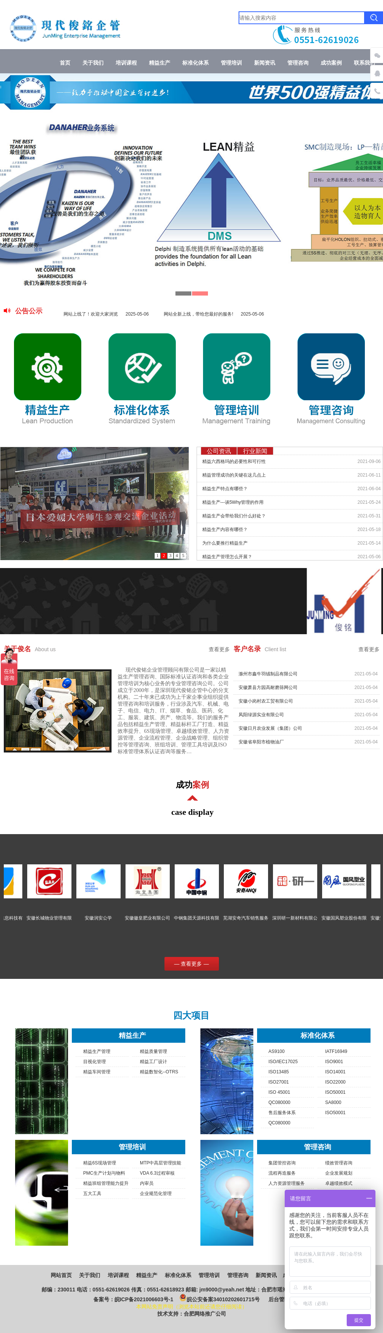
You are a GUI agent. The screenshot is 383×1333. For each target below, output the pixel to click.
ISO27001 (278, 1082)
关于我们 (93, 63)
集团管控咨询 (282, 1163)
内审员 (147, 1183)
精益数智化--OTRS (159, 1071)
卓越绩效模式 (338, 1183)
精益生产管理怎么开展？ (227, 556)
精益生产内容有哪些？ (225, 529)
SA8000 (333, 1102)
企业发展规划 (338, 1173)
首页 (65, 63)
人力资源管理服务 (286, 1183)
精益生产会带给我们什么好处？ (234, 516)
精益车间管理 (96, 1071)
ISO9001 (334, 1061)
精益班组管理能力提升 (106, 1183)
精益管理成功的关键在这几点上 (234, 475)
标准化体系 (195, 63)
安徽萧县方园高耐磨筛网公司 (268, 692)
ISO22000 (335, 1082)
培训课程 (126, 63)
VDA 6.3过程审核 (157, 1173)
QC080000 (279, 1102)
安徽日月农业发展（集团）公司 (270, 733)
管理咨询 (298, 63)
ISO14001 (335, 1071)
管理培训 (231, 63)
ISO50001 (335, 1092)
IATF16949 (336, 1051)
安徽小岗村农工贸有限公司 (266, 706)
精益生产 (159, 63)
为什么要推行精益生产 (225, 543)
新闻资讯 (264, 63)
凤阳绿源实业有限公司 (261, 719)
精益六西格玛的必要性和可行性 (234, 461)
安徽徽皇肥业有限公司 (156, 918)
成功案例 (331, 63)
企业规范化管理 (156, 1193)
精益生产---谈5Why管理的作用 (233, 502)
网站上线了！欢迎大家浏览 (106, 314)
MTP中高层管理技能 (160, 1163)
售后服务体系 (282, 1112)
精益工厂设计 (153, 1061)
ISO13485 (278, 1071)
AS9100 (276, 1051)
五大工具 (92, 1193)
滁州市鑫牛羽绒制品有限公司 (268, 678)
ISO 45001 (279, 1092)
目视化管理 (94, 1061)
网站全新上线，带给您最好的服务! (214, 314)
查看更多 (219, 649)
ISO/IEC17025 (283, 1061)
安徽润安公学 (107, 918)
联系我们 (364, 63)
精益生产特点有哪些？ (225, 488)
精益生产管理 (96, 1051)
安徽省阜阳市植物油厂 (261, 746)
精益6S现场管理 (99, 1163)
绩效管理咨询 (338, 1163)
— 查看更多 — (191, 964)
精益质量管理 (153, 1051)
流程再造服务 (282, 1173)
